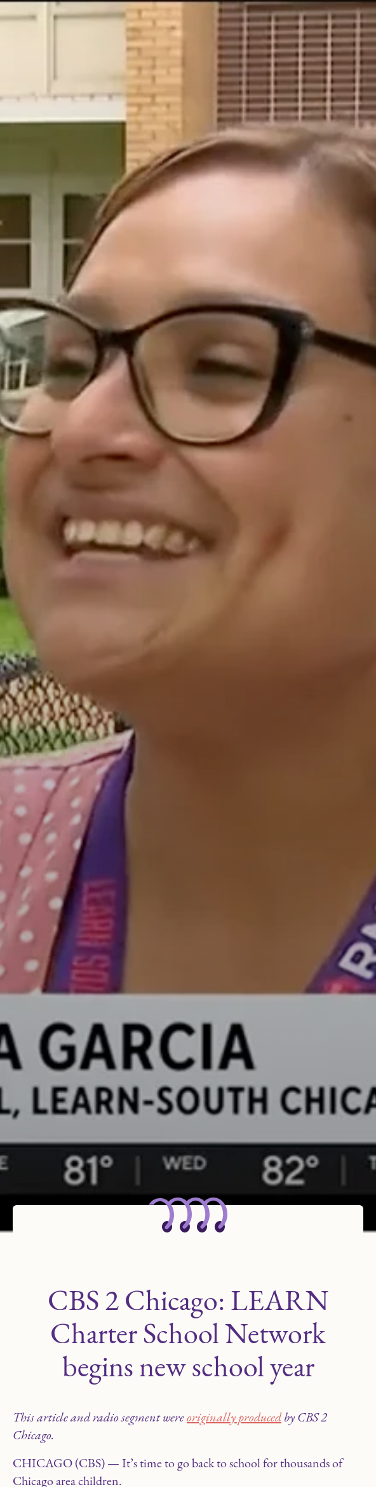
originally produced (234, 1417)
